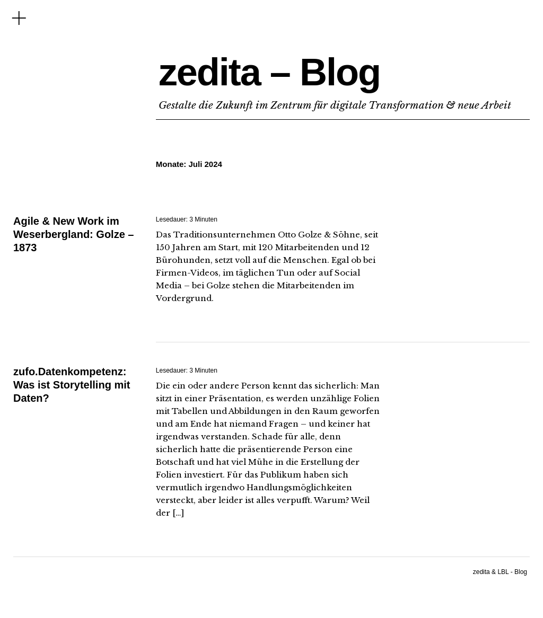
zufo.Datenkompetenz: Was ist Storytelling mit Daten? (71, 385)
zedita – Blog (269, 72)
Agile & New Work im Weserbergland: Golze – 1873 (73, 234)
